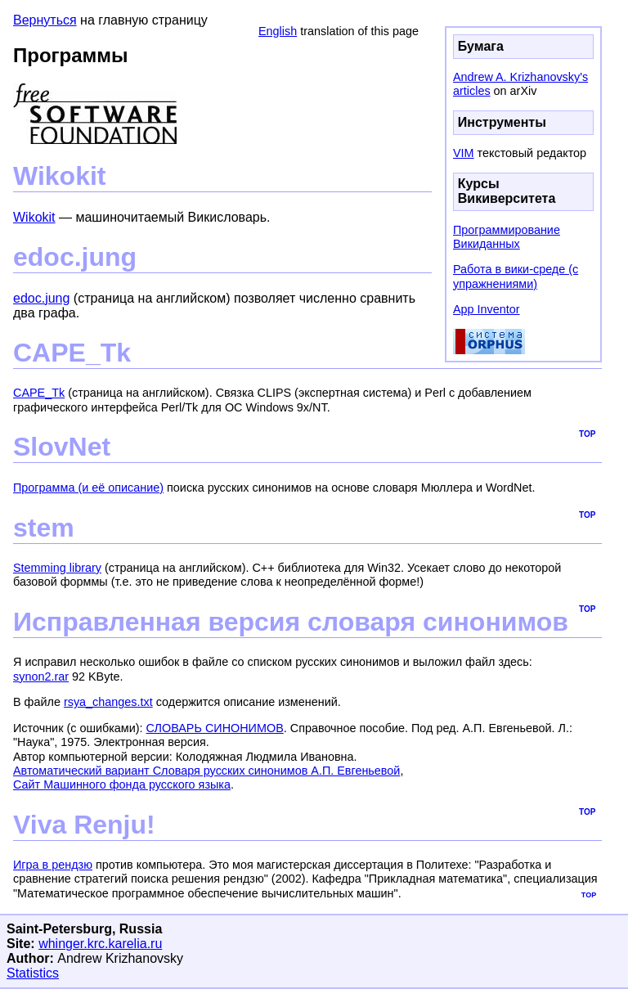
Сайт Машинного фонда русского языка (122, 784)
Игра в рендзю (52, 864)
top (587, 432)
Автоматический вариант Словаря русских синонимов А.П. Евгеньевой (206, 770)
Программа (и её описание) (88, 487)
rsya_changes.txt (108, 701)
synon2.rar (41, 676)
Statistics (33, 973)
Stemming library (57, 567)
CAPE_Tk (39, 392)
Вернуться (45, 20)
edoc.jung (41, 298)
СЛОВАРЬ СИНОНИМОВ (215, 728)
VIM (463, 153)
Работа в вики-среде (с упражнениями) (515, 276)
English (277, 31)
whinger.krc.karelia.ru (100, 944)
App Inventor (486, 309)
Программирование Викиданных (506, 236)
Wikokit (34, 217)
